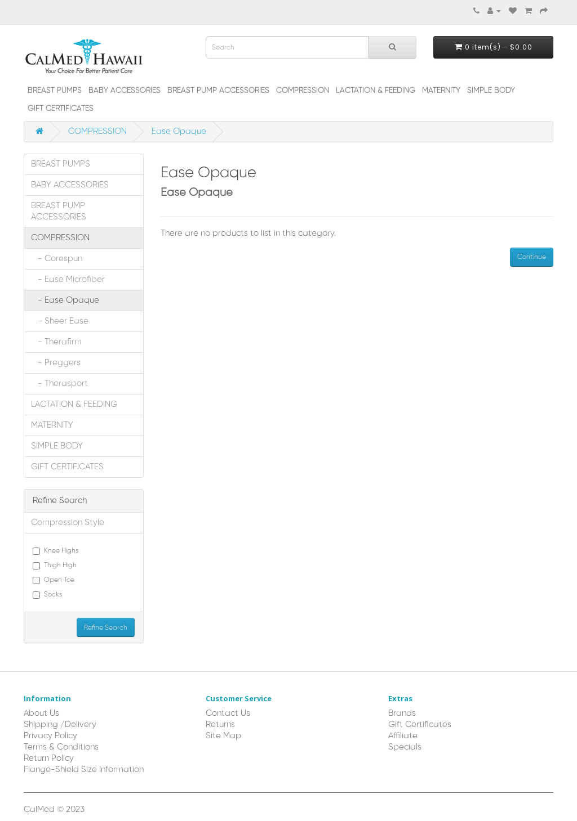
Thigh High (55, 565)
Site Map (223, 736)
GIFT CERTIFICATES (61, 109)
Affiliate (403, 736)
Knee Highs (56, 551)
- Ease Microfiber (68, 279)
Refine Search (105, 627)
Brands (402, 713)
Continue (531, 257)
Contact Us (228, 713)
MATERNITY (441, 91)
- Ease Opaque (65, 300)
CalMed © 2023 (54, 809)
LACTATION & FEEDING (375, 91)
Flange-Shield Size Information (84, 769)
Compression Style (67, 522)
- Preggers (56, 362)
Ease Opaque (179, 131)
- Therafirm (56, 342)
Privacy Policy (50, 736)
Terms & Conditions (61, 747)
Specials (404, 747)
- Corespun (56, 258)
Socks (48, 595)
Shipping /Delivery (60, 724)
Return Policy (49, 758)
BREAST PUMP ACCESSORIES (218, 91)
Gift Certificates (419, 724)
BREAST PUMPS (55, 91)
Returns (220, 724)
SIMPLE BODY (491, 91)
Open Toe (53, 580)
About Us (41, 713)
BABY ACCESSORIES (124, 91)
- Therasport (59, 383)
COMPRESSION (302, 91)
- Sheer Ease (59, 321)
